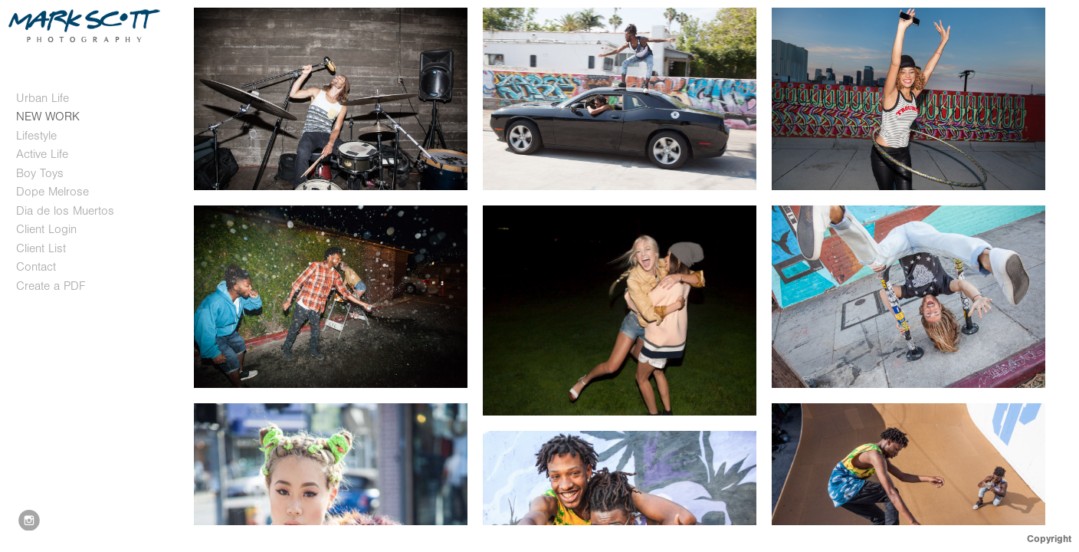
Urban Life (42, 98)
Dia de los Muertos (65, 211)
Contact (36, 267)
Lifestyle (36, 136)
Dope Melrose (52, 192)
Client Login (46, 229)
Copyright (1049, 538)
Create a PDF (50, 286)
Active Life (42, 154)
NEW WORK (48, 116)
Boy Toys (40, 173)
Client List (41, 248)
